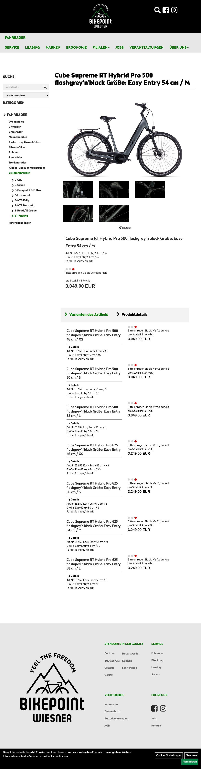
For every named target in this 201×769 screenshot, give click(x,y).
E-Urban (20, 185)
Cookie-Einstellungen (169, 755)
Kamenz (127, 661)
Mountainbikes (18, 137)
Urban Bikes (16, 122)
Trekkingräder (17, 163)
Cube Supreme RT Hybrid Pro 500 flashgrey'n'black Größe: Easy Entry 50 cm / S (94, 373)
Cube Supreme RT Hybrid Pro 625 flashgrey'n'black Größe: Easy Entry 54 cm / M (94, 526)
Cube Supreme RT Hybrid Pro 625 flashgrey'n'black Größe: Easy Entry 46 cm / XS (94, 449)
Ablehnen (191, 755)
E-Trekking (21, 216)
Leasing (32, 47)
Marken (53, 47)
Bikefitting (157, 660)
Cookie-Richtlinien (57, 756)
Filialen (101, 47)
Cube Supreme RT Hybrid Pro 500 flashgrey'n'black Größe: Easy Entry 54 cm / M (122, 79)
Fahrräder (15, 37)
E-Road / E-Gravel (26, 211)
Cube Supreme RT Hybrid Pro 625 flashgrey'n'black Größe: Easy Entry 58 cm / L (94, 564)
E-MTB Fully (22, 200)
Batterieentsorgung (116, 719)
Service (12, 47)
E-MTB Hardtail (24, 206)
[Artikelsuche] (157, 11)
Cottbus (109, 668)
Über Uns (179, 47)
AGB (107, 726)
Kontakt (156, 726)
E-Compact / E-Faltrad (28, 190)
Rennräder (15, 158)
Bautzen (109, 653)
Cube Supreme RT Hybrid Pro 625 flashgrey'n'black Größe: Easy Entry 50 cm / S (94, 488)
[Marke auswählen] (26, 95)
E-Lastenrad (22, 195)
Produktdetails (132, 314)
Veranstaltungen (147, 47)
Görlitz (108, 675)
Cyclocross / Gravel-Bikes (24, 142)
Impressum (111, 704)
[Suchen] (45, 87)
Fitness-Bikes (17, 147)
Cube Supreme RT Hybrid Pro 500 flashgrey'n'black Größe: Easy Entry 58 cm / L (94, 411)
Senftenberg (129, 668)
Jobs (119, 47)
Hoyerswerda (130, 654)
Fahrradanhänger (20, 223)
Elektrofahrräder (19, 173)
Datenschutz (112, 712)
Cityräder (15, 127)
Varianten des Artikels (86, 314)
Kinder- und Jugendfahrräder (27, 168)
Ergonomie (76, 47)
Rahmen (14, 152)
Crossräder (16, 132)
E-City (18, 180)
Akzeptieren (190, 762)
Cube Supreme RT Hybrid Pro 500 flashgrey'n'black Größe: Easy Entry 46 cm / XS (94, 335)
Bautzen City (112, 661)
